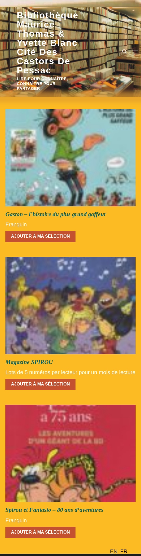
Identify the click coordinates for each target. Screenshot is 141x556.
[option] (123, 551)
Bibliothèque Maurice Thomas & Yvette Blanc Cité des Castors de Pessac (48, 43)
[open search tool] (124, 51)
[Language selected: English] (120, 551)
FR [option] (123, 551)
